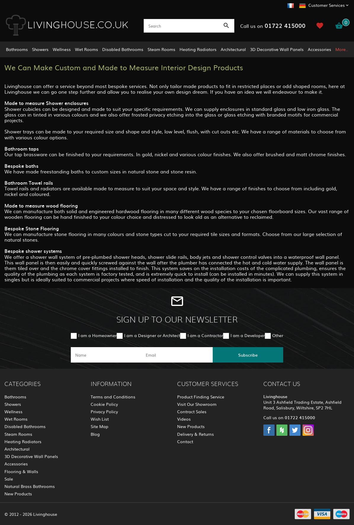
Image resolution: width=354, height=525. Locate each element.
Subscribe (248, 355)
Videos (184, 419)
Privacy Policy (104, 411)
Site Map (99, 426)
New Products (18, 494)
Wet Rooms (86, 49)
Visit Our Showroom (197, 404)
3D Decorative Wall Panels (277, 49)
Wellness (62, 49)
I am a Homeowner (97, 335)
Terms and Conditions (113, 397)
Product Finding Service (200, 397)
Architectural (233, 49)
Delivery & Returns (195, 434)
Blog (95, 434)
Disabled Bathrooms (122, 49)
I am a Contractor (205, 335)
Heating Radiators (198, 49)
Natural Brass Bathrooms (29, 486)
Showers (40, 49)
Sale (8, 479)
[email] (176, 354)
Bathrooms (17, 49)
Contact (185, 441)
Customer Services (326, 5)
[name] (106, 354)
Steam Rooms (161, 49)
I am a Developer (247, 335)
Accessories (319, 49)
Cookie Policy (104, 404)
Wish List (100, 419)
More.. (341, 49)
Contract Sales (191, 411)
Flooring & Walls (21, 471)
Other (277, 335)
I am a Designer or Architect (152, 335)
